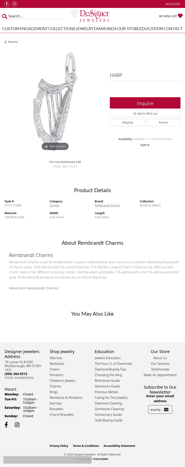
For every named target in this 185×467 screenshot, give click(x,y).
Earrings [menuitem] (56, 403)
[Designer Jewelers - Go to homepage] (92, 16)
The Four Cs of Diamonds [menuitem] (113, 363)
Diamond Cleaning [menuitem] (108, 403)
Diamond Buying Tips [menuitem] (110, 369)
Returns (163, 122)
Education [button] (151, 28)
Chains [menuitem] (55, 369)
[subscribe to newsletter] (166, 409)
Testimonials (160, 369)
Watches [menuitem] (56, 358)
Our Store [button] (128, 28)
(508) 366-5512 (65, 166)
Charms (13, 42)
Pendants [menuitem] (57, 375)
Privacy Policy (59, 446)
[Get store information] (19, 378)
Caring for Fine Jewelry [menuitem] (111, 397)
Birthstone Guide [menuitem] (107, 380)
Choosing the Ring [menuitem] (108, 375)
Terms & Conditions (86, 446)
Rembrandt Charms (107, 205)
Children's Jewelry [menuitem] (62, 380)
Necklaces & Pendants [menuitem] (66, 397)
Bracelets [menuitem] (56, 409)
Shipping (127, 122)
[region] (55, 101)
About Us (160, 358)
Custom (10, 28)
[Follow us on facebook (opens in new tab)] (7, 4)
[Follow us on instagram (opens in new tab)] (14, 4)
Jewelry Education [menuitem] (108, 358)
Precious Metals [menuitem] (106, 392)
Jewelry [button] (85, 28)
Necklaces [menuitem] (57, 363)
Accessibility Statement (119, 446)
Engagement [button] (34, 28)
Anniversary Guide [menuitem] (108, 414)
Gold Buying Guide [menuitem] (109, 420)
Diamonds (105, 28)
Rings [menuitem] (54, 392)
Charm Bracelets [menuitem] (62, 414)
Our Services (160, 363)
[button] (172, 4)
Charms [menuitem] (55, 386)
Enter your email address (160, 398)
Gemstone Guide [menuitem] (107, 386)
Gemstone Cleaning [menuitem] (109, 409)
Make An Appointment (160, 375)
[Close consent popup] (88, 459)
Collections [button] (61, 28)
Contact (173, 28)
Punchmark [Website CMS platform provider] (100, 459)
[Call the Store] (16, 374)
